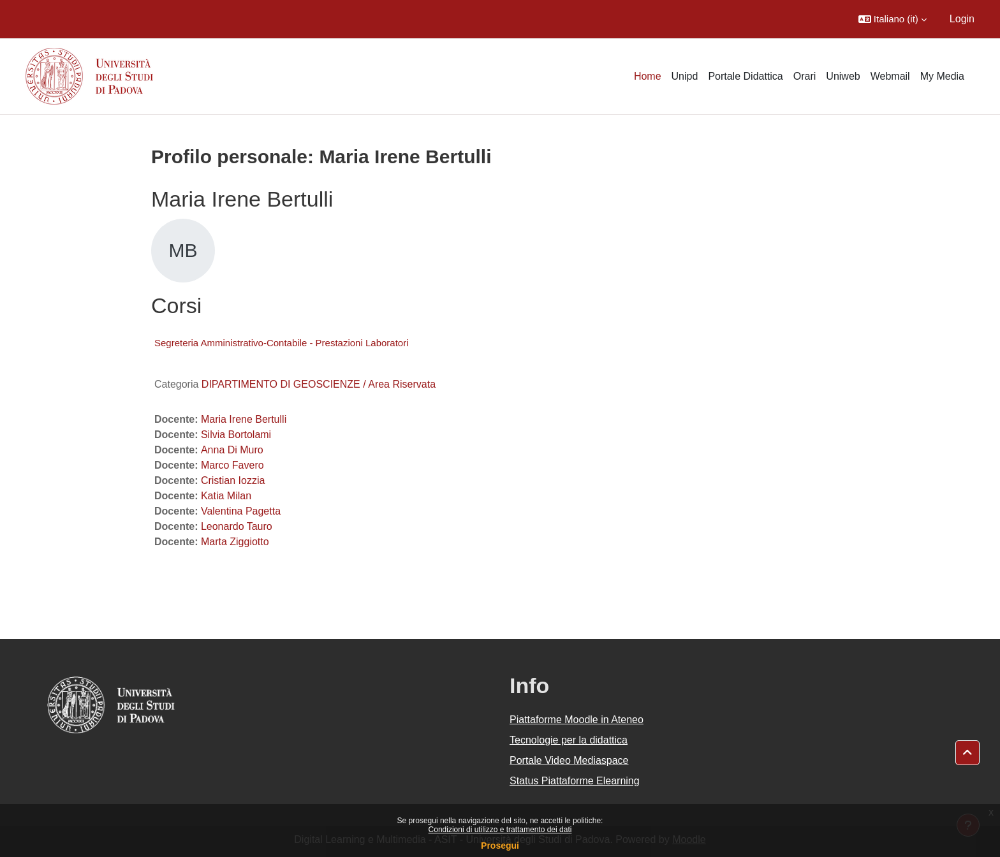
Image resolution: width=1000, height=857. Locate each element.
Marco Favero (232, 465)
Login (962, 18)
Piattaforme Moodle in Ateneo (576, 719)
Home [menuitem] (647, 76)
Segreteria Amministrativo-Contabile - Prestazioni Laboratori (281, 342)
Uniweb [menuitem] (843, 76)
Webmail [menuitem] (890, 76)
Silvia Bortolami (236, 434)
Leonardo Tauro (236, 526)
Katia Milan (226, 495)
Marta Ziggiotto (235, 541)
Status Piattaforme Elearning (575, 780)
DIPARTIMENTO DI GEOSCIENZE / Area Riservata (319, 384)
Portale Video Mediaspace (569, 760)
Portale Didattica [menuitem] (745, 76)
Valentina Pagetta (241, 511)
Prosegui (500, 845)
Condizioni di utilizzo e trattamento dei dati (500, 829)
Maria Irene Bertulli (243, 419)
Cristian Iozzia (233, 480)
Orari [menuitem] (804, 76)
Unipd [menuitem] (685, 76)
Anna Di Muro (232, 449)
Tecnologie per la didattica (569, 740)
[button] (892, 19)
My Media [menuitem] (942, 76)
